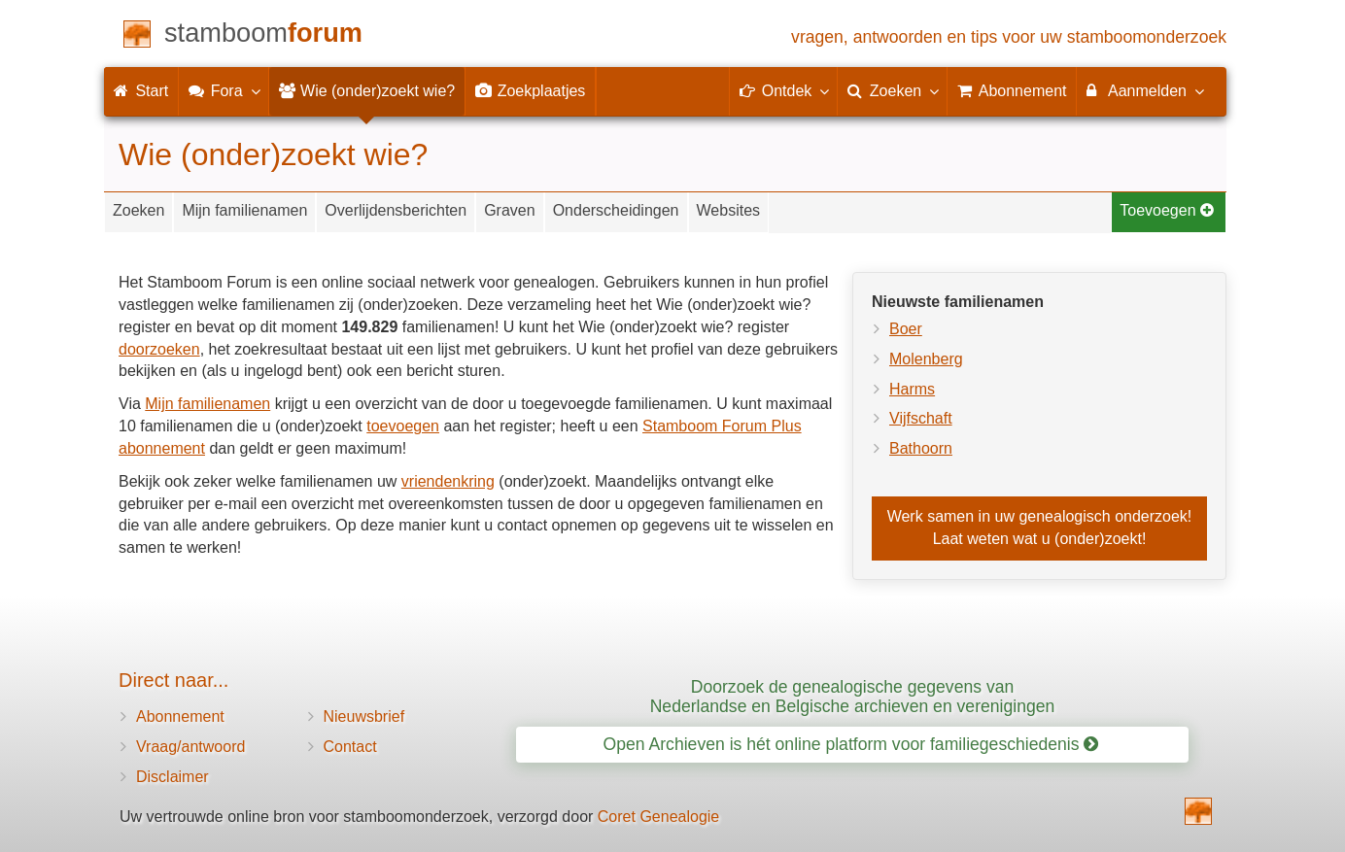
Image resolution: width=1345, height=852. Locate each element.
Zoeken (138, 210)
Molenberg (926, 359)
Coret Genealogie (658, 816)
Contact (350, 746)
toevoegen (402, 426)
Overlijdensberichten (395, 210)
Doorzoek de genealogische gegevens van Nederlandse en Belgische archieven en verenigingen (852, 696)
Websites (729, 210)
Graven (509, 210)
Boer (905, 329)
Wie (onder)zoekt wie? (367, 91)
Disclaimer (172, 776)
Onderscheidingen (616, 210)
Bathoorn (920, 448)
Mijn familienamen (244, 210)
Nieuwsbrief (364, 716)
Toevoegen (1167, 210)
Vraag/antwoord (190, 746)
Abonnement (180, 716)
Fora (223, 90)
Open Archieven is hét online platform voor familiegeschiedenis (851, 744)
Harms (912, 389)
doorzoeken (159, 349)
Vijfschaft (920, 418)
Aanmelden (1144, 90)
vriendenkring (448, 481)
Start (141, 91)
